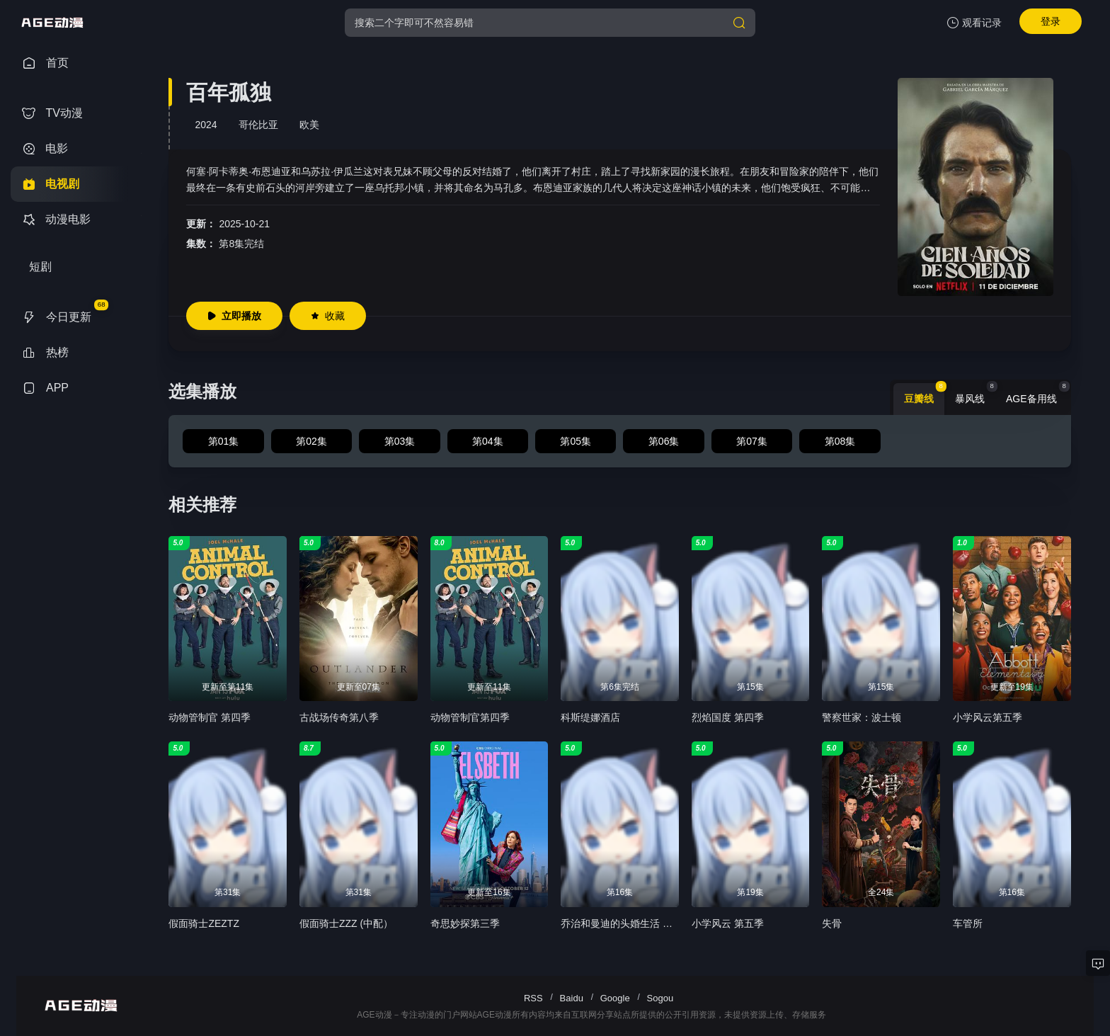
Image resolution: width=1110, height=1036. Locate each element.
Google (615, 998)
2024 (206, 124)
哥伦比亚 (258, 124)
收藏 (328, 315)
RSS (533, 998)
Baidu (571, 998)
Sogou (660, 998)
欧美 (309, 124)
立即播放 (234, 315)
